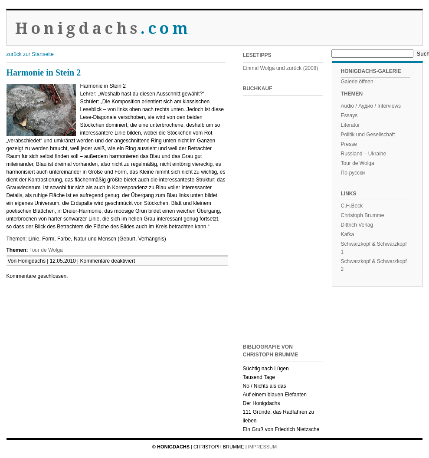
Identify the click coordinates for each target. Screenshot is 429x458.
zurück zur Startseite (30, 54)
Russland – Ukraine (363, 154)
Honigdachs (103, 28)
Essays (349, 115)
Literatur (350, 125)
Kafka (347, 234)
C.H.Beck (352, 206)
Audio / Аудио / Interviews (371, 106)
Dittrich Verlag (357, 225)
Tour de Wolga (46, 250)
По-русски (353, 173)
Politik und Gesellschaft (368, 135)
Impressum (262, 446)
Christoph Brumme (362, 215)
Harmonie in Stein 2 (44, 72)
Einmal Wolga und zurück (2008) (280, 68)
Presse (349, 144)
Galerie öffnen (357, 82)
